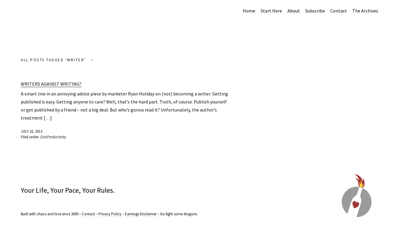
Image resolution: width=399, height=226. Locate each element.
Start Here (271, 11)
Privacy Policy (109, 213)
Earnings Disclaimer (141, 213)
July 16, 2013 (31, 131)
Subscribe (315, 11)
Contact (338, 11)
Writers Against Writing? (51, 84)
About (293, 11)
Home (249, 11)
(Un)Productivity (53, 136)
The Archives (365, 11)
